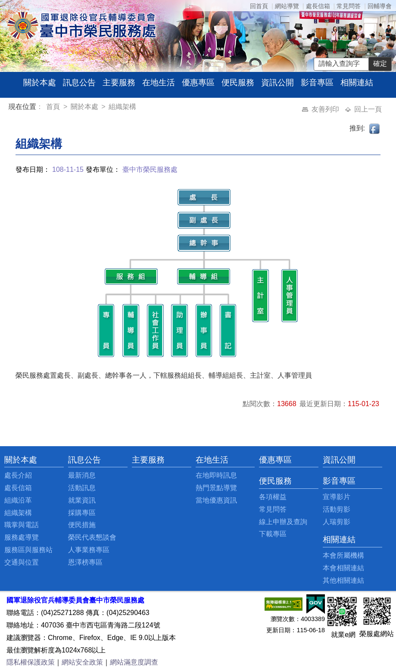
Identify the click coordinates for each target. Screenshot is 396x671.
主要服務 (119, 82)
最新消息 (82, 475)
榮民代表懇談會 (92, 537)
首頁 (54, 106)
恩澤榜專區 (85, 562)
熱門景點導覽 (216, 487)
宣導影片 (336, 496)
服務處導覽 (21, 537)
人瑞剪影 (336, 521)
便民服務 (237, 82)
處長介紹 (18, 475)
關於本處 (39, 82)
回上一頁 (368, 109)
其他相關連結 (343, 580)
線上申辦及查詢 (283, 521)
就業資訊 (82, 500)
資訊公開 (277, 82)
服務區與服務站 (28, 549)
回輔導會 (380, 6)
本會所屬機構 (343, 555)
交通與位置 (21, 562)
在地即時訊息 (216, 475)
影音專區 (317, 82)
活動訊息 (82, 487)
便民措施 (82, 524)
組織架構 (122, 106)
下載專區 (273, 533)
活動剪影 (336, 509)
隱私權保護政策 (30, 662)
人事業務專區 (88, 549)
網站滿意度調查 (134, 662)
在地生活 (158, 82)
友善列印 (326, 109)
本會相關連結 (343, 568)
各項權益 (273, 496)
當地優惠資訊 (216, 500)
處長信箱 (318, 6)
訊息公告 (79, 82)
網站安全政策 (82, 662)
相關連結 (356, 82)
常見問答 (349, 6)
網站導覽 (287, 6)
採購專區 (82, 512)
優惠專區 (198, 82)
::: (10, 108)
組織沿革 (18, 500)
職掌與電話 (21, 524)
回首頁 (259, 6)
